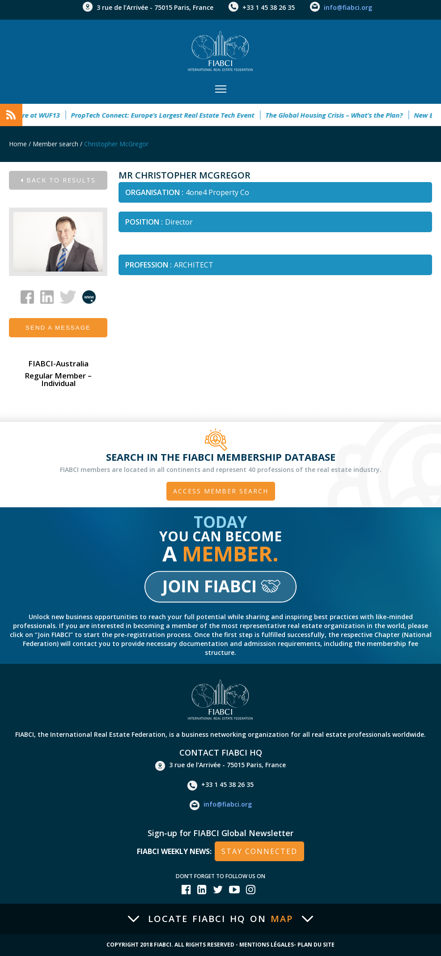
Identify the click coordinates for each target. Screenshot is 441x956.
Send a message (58, 327)
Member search (55, 144)
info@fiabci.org (348, 7)
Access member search (220, 491)
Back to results (58, 180)
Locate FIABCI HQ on (220, 918)
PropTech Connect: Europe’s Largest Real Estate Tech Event (167, 114)
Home (18, 144)
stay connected (259, 851)
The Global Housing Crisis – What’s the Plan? (338, 114)
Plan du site (316, 944)
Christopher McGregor (116, 144)
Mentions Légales (266, 944)
